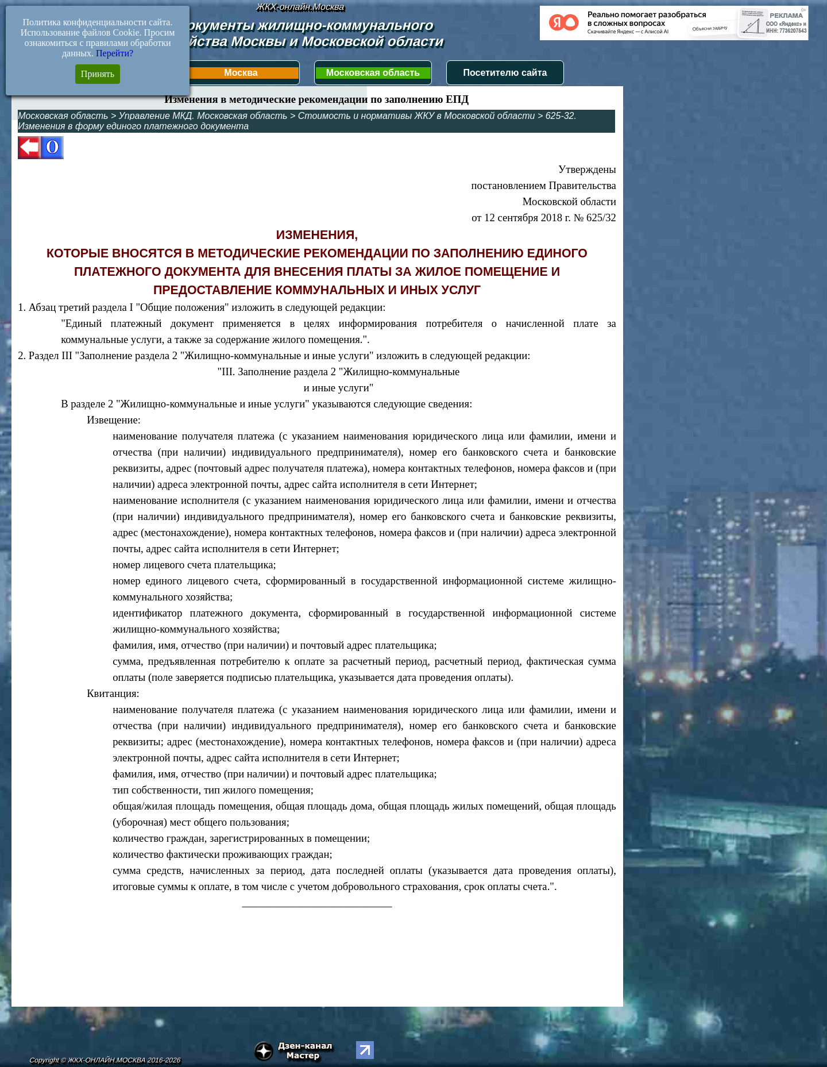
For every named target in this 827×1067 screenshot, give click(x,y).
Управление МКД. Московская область (203, 116)
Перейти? (114, 53)
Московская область (373, 73)
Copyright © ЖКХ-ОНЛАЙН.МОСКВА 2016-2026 (104, 1060)
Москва (240, 73)
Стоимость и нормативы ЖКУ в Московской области (416, 116)
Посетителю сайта (505, 73)
